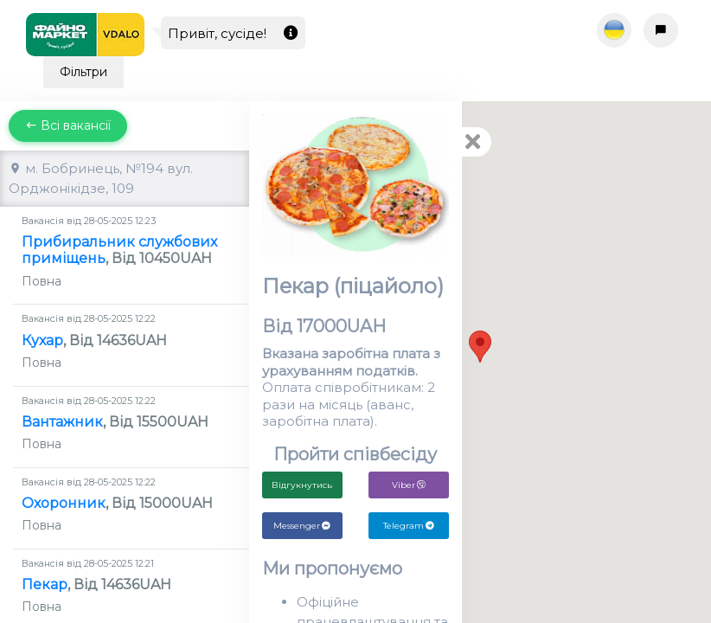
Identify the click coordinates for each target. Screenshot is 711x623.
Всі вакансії (68, 125)
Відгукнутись (302, 485)
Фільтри (83, 72)
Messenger (301, 525)
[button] (480, 347)
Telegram (408, 525)
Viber (409, 485)
